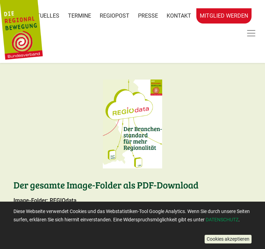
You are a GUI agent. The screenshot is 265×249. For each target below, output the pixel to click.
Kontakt (179, 15)
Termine (79, 15)
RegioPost (114, 15)
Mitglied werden (224, 15)
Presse (148, 15)
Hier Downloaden (48, 228)
